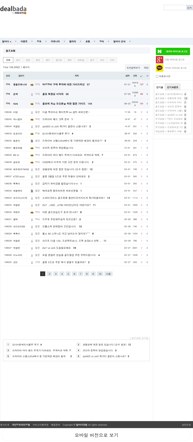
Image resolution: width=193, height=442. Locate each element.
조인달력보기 (133, 67)
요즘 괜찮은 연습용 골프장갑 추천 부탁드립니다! (71, 255)
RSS (146, 67)
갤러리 (72, 41)
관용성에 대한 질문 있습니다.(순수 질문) (67, 169)
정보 (39, 41)
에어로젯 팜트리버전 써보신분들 (62, 190)
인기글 (159, 87)
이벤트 (24, 41)
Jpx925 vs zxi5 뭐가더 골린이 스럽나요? (66, 126)
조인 (102, 60)
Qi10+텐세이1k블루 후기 (57, 133)
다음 (108, 273)
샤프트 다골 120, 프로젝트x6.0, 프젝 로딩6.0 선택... (74, 240)
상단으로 (186, 424)
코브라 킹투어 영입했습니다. (58, 148)
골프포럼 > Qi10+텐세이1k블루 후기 (173, 94)
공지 (18, 60)
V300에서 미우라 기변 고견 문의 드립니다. (67, 162)
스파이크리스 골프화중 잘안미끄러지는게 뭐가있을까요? (76, 198)
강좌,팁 (80, 60)
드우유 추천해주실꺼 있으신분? (61, 219)
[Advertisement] (141, 19)
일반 (28, 60)
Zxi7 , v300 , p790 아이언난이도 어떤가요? (69, 205)
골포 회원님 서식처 (55, 94)
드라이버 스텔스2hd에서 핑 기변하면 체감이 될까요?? (74, 140)
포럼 (88, 41)
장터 (102, 41)
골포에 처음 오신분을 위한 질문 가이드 (67, 103)
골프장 (59, 60)
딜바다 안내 (119, 41)
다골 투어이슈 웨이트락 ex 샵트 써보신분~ (66, 112)
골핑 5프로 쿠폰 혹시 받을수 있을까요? (66, 262)
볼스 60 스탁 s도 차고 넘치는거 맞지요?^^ (68, 233)
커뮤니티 (55, 41)
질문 (38, 60)
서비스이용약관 (40, 424)
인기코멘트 (172, 87)
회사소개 (4, 424)
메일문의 (55, 424)
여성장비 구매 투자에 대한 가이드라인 (66, 84)
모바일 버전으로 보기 (96, 435)
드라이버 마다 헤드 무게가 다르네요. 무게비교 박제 (72, 155)
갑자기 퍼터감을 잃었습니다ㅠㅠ (62, 183)
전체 (8, 60)
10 (100, 273)
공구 (92, 60)
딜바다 (6, 41)
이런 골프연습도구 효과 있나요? (62, 212)
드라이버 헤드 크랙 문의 (57, 119)
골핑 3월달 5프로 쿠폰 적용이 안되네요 (66, 176)
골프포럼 (10, 50)
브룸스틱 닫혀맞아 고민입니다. (62, 226)
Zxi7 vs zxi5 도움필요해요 (59, 248)
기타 (112, 60)
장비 (48, 60)
